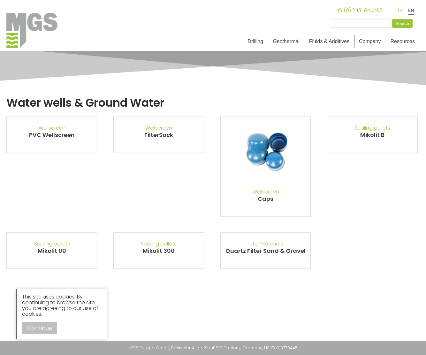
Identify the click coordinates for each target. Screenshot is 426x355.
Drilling (255, 41)
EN (411, 10)
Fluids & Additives (329, 41)
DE (401, 10)
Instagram (12, 322)
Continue (39, 328)
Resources (403, 41)
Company (370, 41)
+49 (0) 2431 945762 (357, 10)
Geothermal (286, 41)
